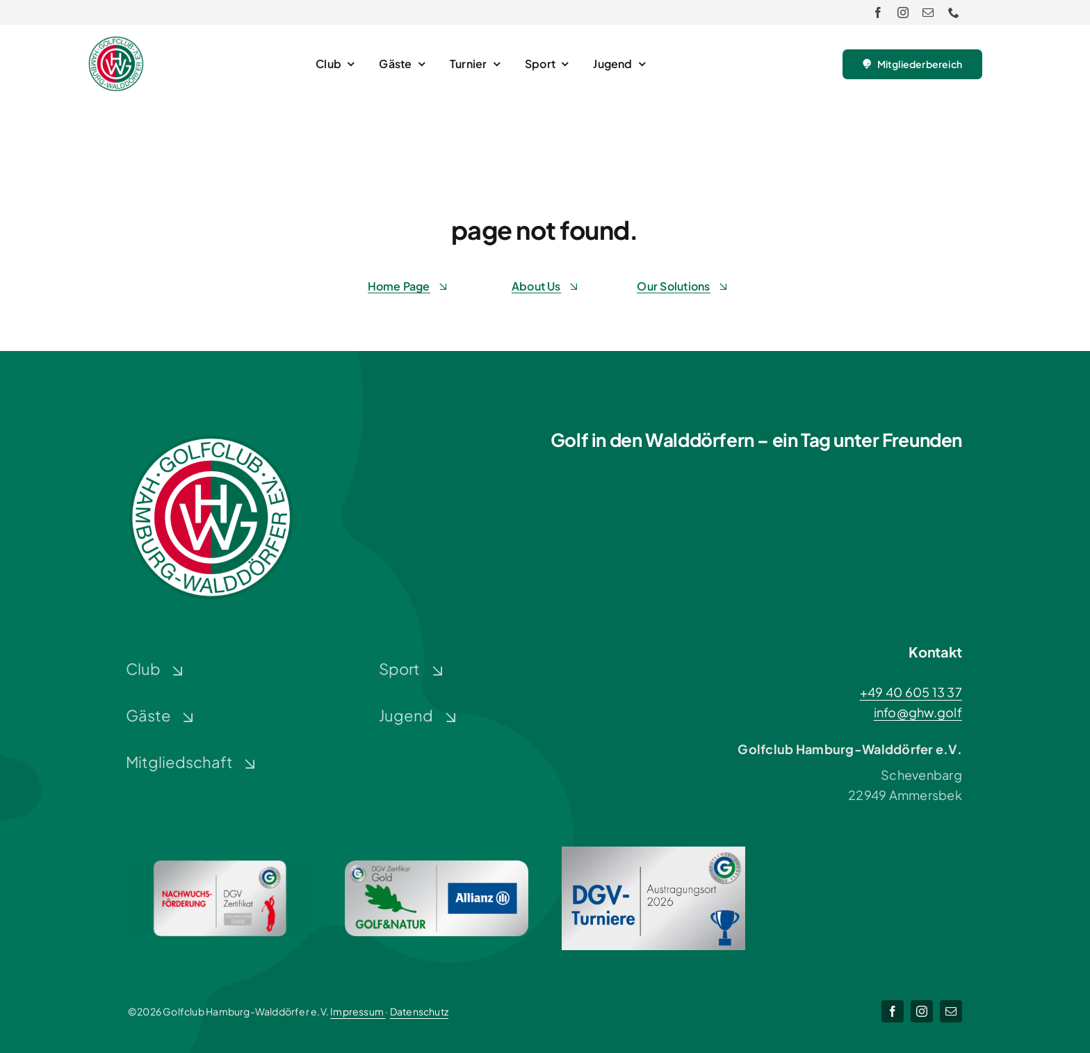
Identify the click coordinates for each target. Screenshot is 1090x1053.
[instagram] (903, 12)
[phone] (953, 12)
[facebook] (878, 12)
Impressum (357, 1011)
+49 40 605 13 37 (911, 692)
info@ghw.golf (918, 712)
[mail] (928, 12)
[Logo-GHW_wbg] (116, 42)
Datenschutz (419, 1011)
